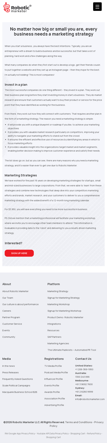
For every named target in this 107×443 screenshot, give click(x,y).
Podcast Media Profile (56, 372)
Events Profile (51, 385)
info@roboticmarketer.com (90, 399)
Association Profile (54, 398)
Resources (53, 330)
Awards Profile (52, 392)
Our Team (7, 297)
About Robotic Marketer (15, 291)
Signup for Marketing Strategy (64, 297)
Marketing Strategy (58, 291)
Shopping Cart (77, 433)
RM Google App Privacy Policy (20, 433)
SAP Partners (54, 336)
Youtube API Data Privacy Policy (53, 433)
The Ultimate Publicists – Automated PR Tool (72, 350)
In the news (8, 366)
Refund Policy (94, 433)
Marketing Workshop (59, 304)
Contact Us (83, 359)
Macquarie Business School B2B (19, 392)
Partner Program (11, 317)
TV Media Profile (53, 366)
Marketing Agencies (58, 343)
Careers (6, 310)
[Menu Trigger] (97, 6)
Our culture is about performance (20, 304)
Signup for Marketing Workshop (64, 310)
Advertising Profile (54, 405)
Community (8, 336)
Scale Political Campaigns (16, 385)
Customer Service (12, 323)
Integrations (54, 323)
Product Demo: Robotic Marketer (65, 317)
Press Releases (10, 372)
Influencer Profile (53, 379)
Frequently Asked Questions (17, 379)
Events (6, 330)
